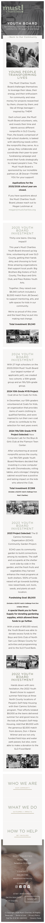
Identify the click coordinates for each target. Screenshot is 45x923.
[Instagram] (16, 886)
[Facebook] (20, 886)
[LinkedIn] (24, 886)
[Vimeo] (28, 886)
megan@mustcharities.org (22, 209)
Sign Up (32, 899)
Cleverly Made (35, 918)
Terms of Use (21, 915)
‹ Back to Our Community (22, 37)
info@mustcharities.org (22, 878)
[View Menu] (37, 6)
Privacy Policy (34, 915)
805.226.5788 (22, 875)
